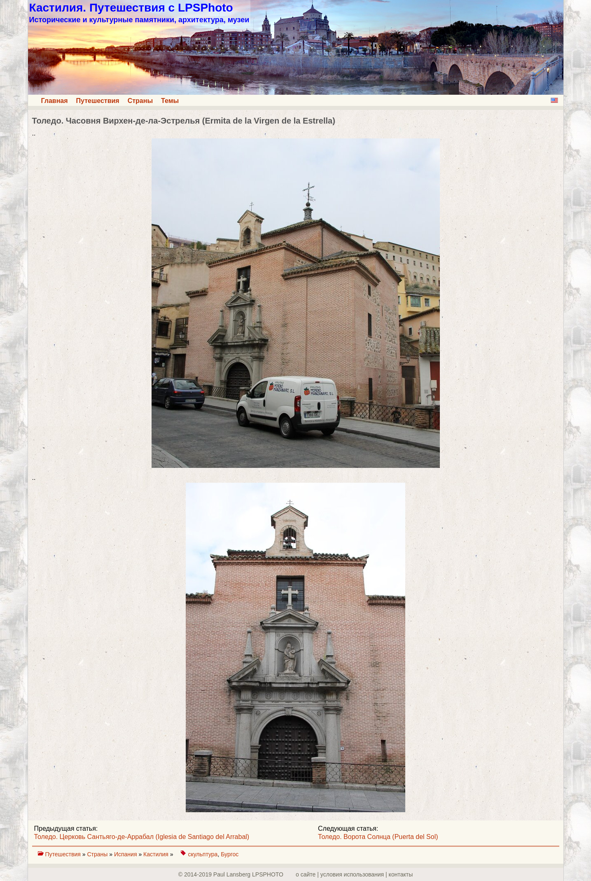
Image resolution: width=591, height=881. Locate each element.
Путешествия (97, 100)
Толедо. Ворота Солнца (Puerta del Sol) (378, 836)
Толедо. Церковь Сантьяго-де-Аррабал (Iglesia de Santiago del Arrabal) (142, 836)
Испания (126, 854)
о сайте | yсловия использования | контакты (354, 874)
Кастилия (156, 854)
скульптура (202, 854)
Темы (170, 100)
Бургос (229, 854)
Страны (140, 100)
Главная (54, 100)
